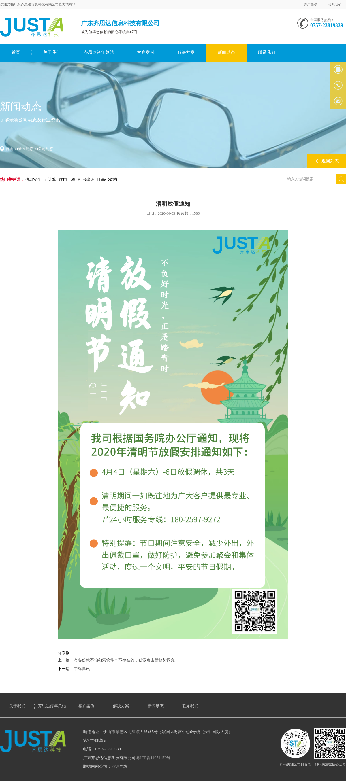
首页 (16, 52)
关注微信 (310, 5)
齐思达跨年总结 (99, 52)
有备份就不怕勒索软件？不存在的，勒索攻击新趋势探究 (124, 660)
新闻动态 (226, 52)
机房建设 (86, 179)
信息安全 (33, 179)
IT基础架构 (107, 179)
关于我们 (52, 52)
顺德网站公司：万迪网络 (105, 766)
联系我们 (335, 5)
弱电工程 (67, 179)
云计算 (50, 179)
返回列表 (330, 161)
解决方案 (186, 52)
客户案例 (145, 52)
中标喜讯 (82, 669)
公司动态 (45, 149)
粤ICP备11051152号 (153, 758)
